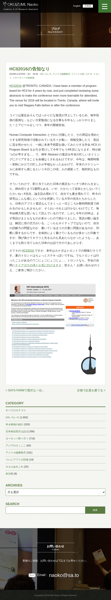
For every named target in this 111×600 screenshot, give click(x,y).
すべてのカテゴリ (16, 410)
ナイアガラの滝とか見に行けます (37, 265)
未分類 (9, 473)
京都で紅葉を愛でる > (91, 390)
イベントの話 (77, 74)
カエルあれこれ (14, 466)
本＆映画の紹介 (14, 424)
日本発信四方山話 (16, 431)
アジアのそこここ (16, 445)
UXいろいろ (46, 74)
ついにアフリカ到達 (17, 459)
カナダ (89, 74)
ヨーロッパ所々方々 (17, 438)
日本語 (88, 6)
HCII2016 (15, 85)
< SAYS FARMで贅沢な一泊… (25, 390)
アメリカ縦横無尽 (61, 74)
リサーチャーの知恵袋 (23, 78)
